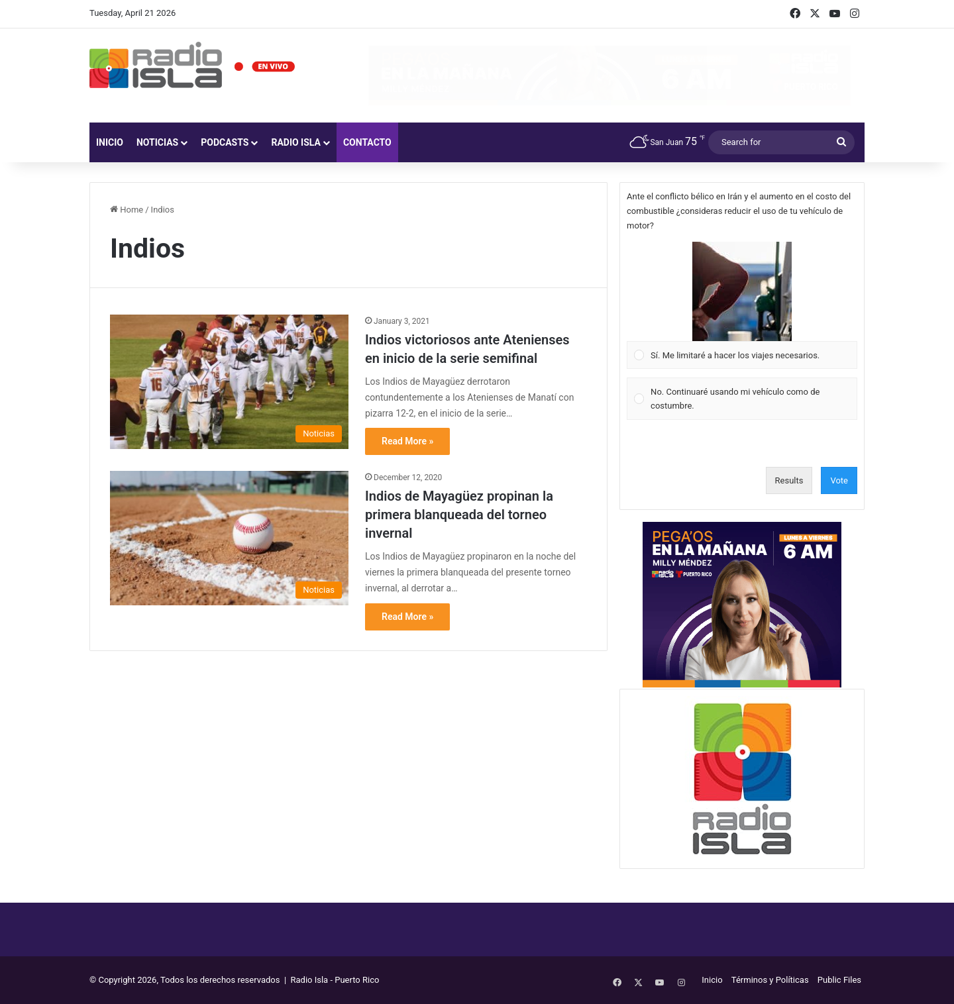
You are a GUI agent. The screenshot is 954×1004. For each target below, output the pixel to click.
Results (789, 480)
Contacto (367, 142)
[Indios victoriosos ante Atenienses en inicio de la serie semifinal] (229, 382)
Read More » (407, 441)
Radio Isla (296, 142)
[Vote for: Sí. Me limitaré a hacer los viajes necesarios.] (742, 305)
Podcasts (224, 142)
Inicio (109, 142)
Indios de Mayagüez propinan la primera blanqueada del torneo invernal (459, 514)
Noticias (157, 142)
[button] (742, 291)
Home (126, 210)
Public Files (839, 980)
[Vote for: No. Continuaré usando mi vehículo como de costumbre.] (742, 399)
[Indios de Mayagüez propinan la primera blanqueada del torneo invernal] (229, 538)
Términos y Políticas (770, 980)
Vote (839, 480)
